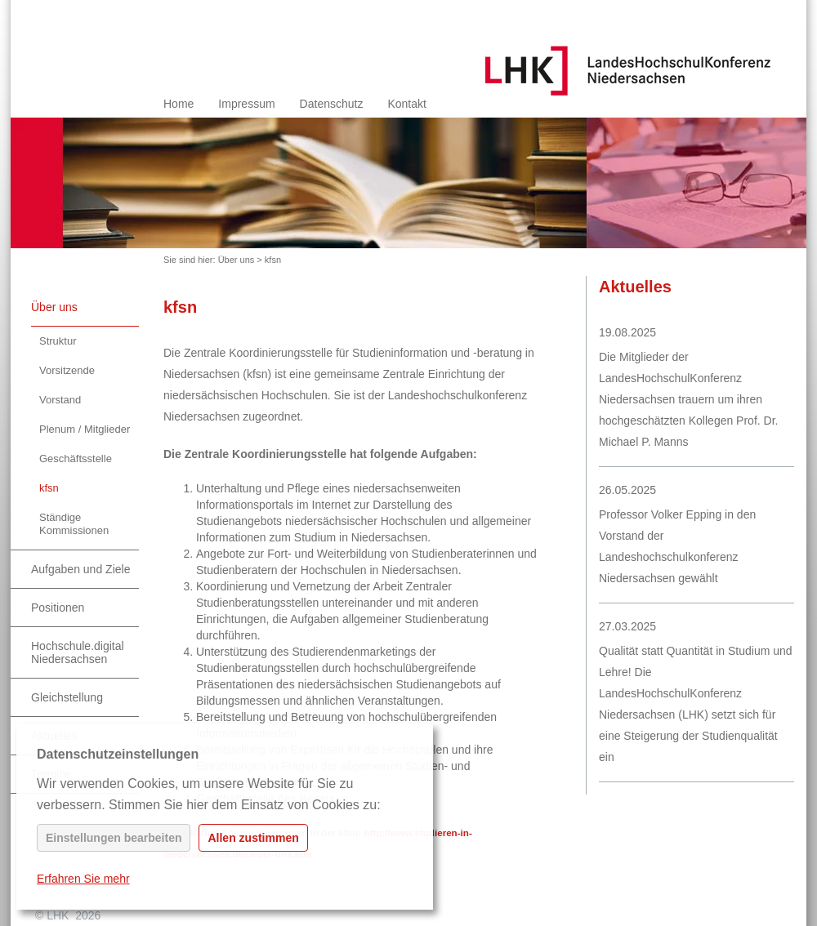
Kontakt (406, 103)
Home (178, 103)
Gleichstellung (67, 697)
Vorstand (60, 400)
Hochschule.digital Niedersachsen (77, 652)
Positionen (57, 607)
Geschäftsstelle (75, 458)
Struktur (58, 341)
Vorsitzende (67, 370)
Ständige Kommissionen (74, 523)
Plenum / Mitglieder (84, 429)
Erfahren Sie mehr (83, 878)
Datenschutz (332, 103)
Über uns (236, 260)
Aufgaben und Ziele (80, 569)
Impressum (246, 103)
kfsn (273, 260)
